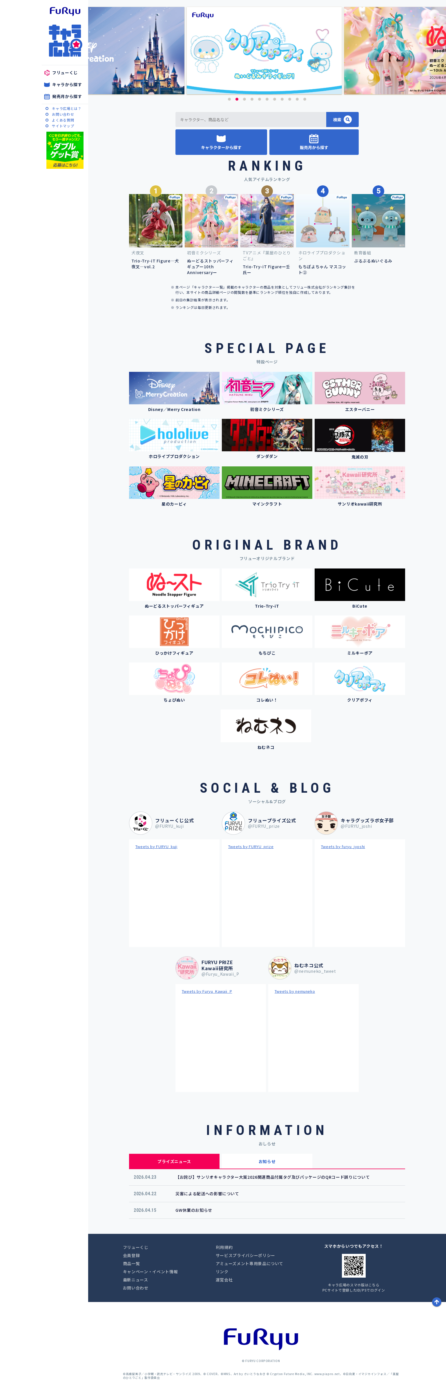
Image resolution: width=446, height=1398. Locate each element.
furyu (65, 11)
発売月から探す (67, 96)
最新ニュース (135, 1280)
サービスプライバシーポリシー (245, 1255)
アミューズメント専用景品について (249, 1263)
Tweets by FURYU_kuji (156, 846)
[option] (267, 50)
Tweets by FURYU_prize (251, 846)
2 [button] (236, 99)
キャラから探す (67, 84)
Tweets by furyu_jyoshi (343, 846)
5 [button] (259, 99)
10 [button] (297, 99)
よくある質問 (63, 119)
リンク (222, 1271)
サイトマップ (63, 125)
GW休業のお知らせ (193, 1210)
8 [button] (282, 99)
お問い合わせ (63, 114)
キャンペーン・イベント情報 (150, 1271)
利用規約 (224, 1247)
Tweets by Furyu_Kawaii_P (207, 991)
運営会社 (224, 1280)
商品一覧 (131, 1263)
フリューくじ (65, 72)
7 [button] (274, 99)
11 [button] (304, 99)
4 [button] (252, 99)
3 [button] (244, 99)
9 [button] (289, 99)
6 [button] (267, 99)
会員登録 (131, 1255)
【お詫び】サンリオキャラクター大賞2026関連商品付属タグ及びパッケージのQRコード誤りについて (272, 1177)
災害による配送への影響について (207, 1193)
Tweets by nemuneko (295, 991)
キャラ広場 (65, 40)
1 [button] (229, 99)
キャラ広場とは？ (66, 108)
